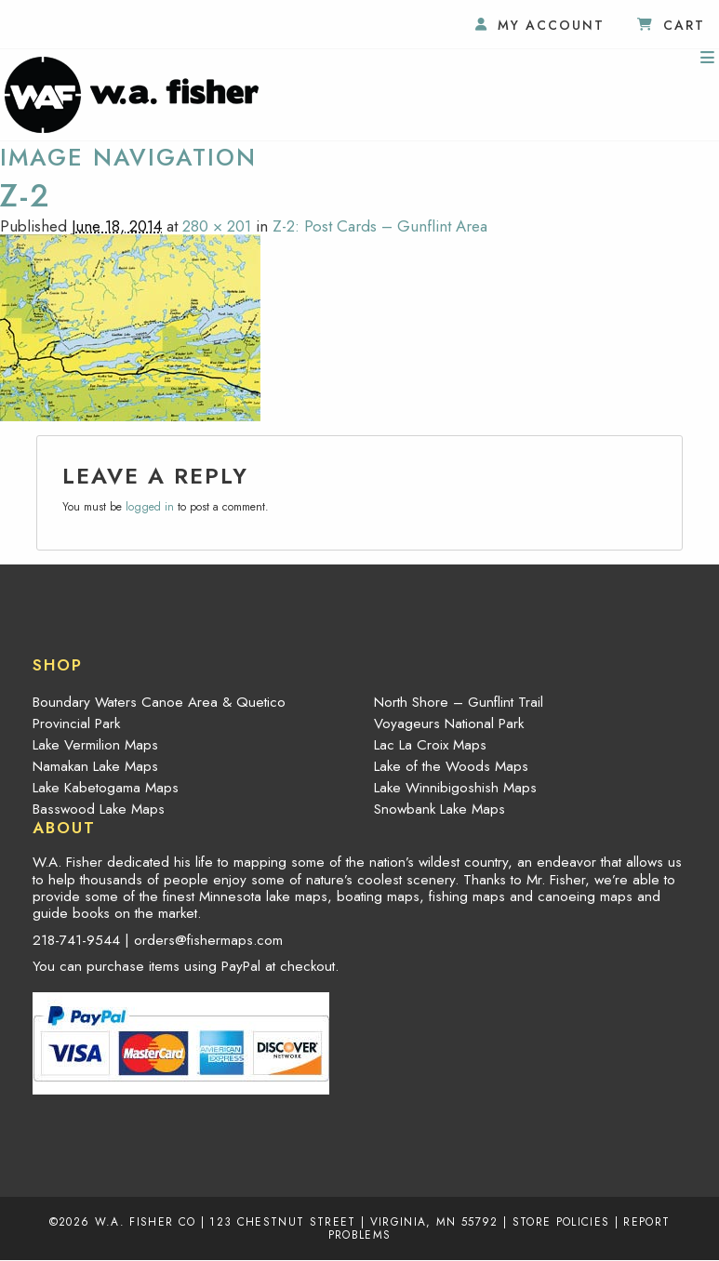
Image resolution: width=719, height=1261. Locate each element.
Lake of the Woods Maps (451, 766)
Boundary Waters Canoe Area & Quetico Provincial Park (159, 713)
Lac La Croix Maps (430, 745)
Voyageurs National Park (449, 723)
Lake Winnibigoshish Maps (455, 787)
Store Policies (561, 1221)
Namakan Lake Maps (95, 766)
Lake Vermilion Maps (95, 745)
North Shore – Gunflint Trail (458, 702)
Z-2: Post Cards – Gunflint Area (380, 226)
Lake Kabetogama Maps (106, 787)
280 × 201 (216, 226)
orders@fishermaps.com (208, 940)
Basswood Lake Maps (99, 809)
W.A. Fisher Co (145, 1221)
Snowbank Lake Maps (439, 809)
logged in (150, 506)
